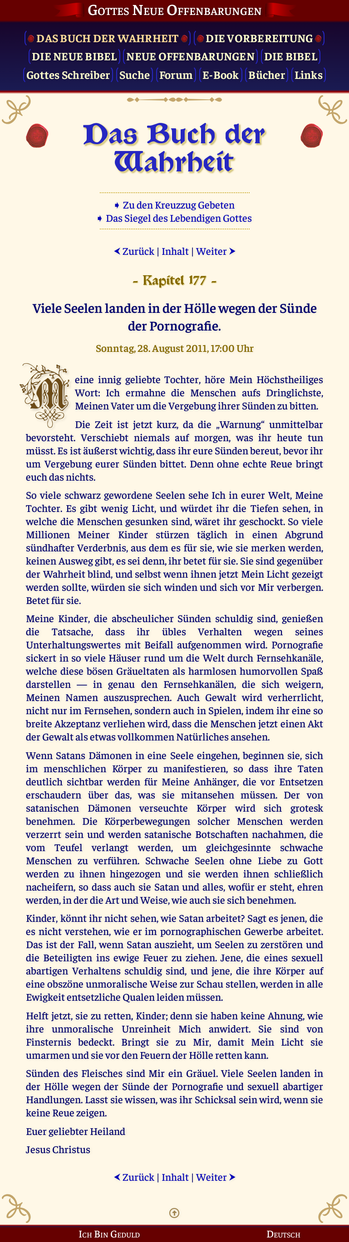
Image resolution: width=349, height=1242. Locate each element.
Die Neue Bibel (74, 56)
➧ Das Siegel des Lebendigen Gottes (174, 217)
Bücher (266, 74)
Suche (134, 74)
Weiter (216, 250)
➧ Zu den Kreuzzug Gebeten (174, 204)
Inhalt (175, 250)
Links (309, 74)
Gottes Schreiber (68, 74)
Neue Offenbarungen (190, 56)
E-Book (220, 74)
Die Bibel (290, 56)
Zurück (133, 250)
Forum (176, 74)
